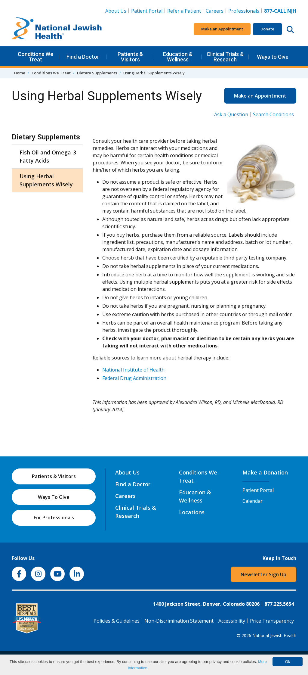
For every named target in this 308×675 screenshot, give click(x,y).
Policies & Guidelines (117, 620)
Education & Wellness (177, 57)
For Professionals (54, 517)
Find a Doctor (82, 57)
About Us (115, 11)
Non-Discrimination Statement (179, 620)
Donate (267, 29)
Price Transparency (272, 620)
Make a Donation (265, 472)
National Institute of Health (133, 369)
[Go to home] (57, 29)
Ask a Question (231, 114)
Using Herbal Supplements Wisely (46, 180)
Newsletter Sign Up (263, 574)
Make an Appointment (222, 29)
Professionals (243, 11)
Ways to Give (272, 57)
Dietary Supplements (97, 73)
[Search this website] (290, 29)
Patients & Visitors (130, 57)
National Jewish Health (274, 635)
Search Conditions (273, 114)
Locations (192, 512)
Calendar (252, 501)
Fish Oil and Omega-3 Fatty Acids (48, 156)
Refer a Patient (184, 11)
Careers (216, 10)
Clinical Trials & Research (225, 57)
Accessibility (231, 620)
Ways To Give (53, 497)
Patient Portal (146, 11)
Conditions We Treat (35, 57)
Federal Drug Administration (134, 378)
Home (19, 73)
